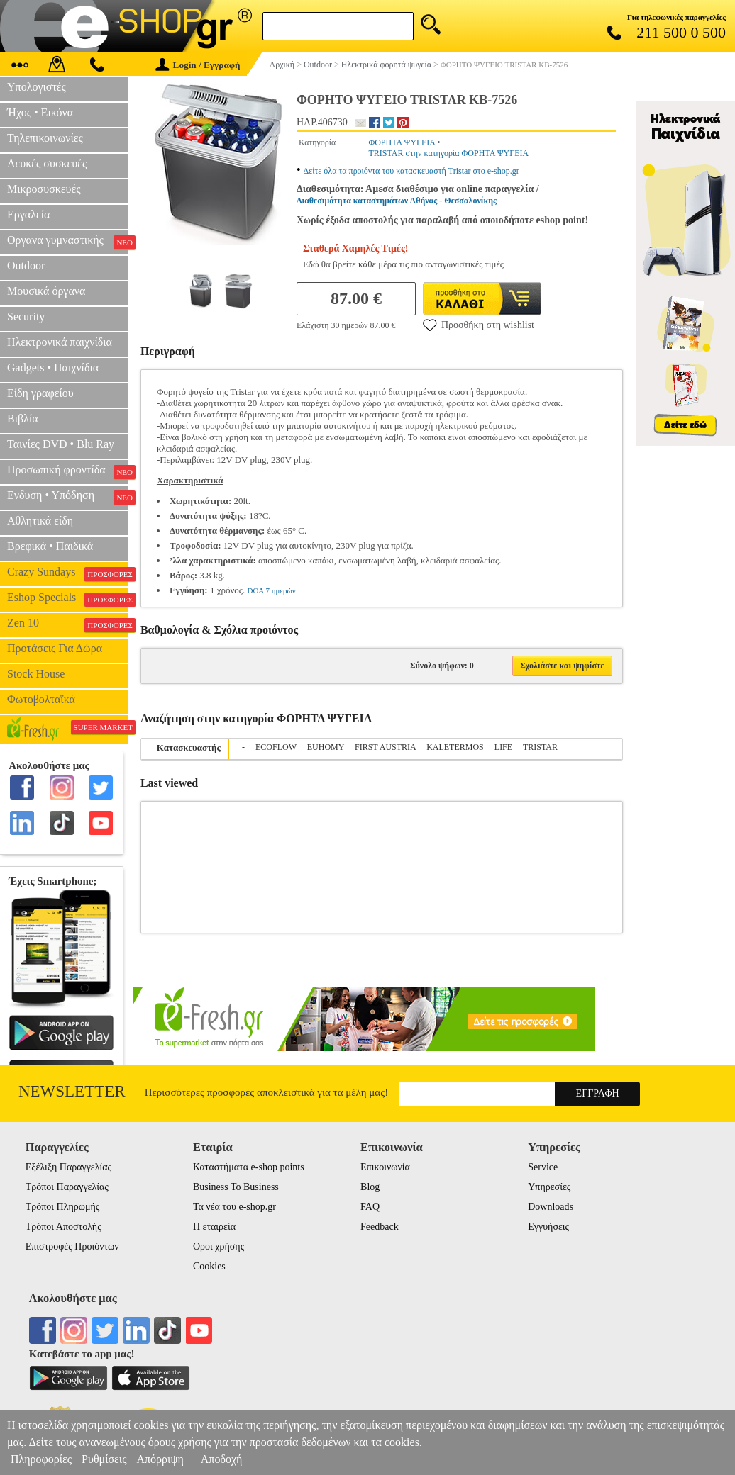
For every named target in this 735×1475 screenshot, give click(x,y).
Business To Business (236, 1187)
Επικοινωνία (385, 1167)
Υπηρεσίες (549, 1187)
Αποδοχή (222, 1459)
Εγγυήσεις (548, 1226)
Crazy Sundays (67, 573)
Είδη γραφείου (40, 393)
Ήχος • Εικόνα (40, 112)
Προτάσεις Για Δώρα (54, 648)
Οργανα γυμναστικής (67, 241)
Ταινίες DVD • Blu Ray (60, 444)
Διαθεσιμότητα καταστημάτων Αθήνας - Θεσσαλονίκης (397, 201)
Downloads (550, 1206)
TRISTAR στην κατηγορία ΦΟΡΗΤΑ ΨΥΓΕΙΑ (448, 153)
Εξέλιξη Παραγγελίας (68, 1167)
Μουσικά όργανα (46, 291)
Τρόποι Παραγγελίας (67, 1187)
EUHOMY (325, 747)
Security (26, 316)
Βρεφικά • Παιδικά (50, 546)
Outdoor (26, 265)
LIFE (503, 747)
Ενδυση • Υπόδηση (67, 497)
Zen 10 (67, 624)
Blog (370, 1187)
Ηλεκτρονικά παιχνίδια (59, 342)
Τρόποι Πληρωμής (63, 1206)
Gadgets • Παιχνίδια (53, 367)
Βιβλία (22, 419)
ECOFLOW (276, 747)
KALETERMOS (455, 747)
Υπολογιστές (36, 87)
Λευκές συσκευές (47, 163)
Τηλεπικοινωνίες (45, 138)
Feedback (379, 1226)
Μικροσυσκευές (44, 189)
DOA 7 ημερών (271, 590)
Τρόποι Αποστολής (63, 1226)
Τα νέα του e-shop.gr (234, 1206)
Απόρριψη (159, 1459)
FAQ (370, 1206)
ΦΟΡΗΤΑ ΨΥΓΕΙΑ (401, 142)
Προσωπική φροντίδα (67, 471)
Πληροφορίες (41, 1459)
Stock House (36, 674)
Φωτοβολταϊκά (41, 699)
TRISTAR (540, 747)
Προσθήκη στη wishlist (478, 324)
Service (543, 1167)
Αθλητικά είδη (40, 521)
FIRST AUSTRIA (385, 747)
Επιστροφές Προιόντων (72, 1246)
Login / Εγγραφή (198, 65)
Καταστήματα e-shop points (248, 1167)
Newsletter (72, 1091)
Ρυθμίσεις (104, 1459)
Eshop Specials (67, 599)
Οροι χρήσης (218, 1246)
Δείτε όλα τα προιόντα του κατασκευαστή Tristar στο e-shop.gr (411, 171)
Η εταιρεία (214, 1226)
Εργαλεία (28, 214)
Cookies (209, 1266)
